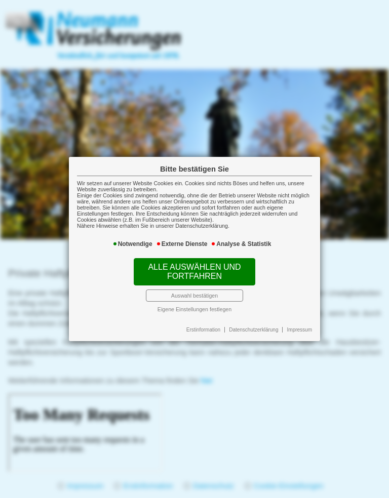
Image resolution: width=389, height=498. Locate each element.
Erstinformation (203, 330)
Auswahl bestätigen (194, 296)
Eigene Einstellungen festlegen (194, 309)
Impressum (299, 330)
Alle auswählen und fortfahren (194, 271)
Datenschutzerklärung (253, 330)
